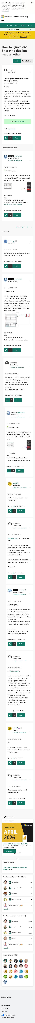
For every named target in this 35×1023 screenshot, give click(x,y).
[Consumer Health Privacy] (17, 1018)
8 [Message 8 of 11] (13, 711)
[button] (17, 61)
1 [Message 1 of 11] (9, 133)
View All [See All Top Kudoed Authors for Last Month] (6, 948)
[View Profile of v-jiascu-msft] (18, 156)
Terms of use (4, 1008)
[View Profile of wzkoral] (10, 241)
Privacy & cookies (5, 1005)
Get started (23, 37)
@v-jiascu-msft (12, 538)
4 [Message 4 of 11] (9, 210)
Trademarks (4, 1011)
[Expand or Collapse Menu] (2, 21)
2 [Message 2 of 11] (9, 345)
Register (9, 25)
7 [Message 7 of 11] (13, 639)
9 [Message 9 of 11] (13, 758)
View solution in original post (13, 205)
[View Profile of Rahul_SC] (15, 728)
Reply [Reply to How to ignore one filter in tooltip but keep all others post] (16, 138)
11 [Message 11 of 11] (9, 261)
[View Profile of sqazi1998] (15, 483)
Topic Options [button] (26, 61)
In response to (15, 160)
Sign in (16, 25)
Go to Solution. (20, 121)
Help (22, 25)
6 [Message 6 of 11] (13, 573)
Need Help (12, 129)
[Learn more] (9, 851)
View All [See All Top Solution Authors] (6, 909)
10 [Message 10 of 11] (14, 506)
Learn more (5, 11)
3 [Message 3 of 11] (10, 395)
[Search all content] (19, 29)
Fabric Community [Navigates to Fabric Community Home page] (21, 16)
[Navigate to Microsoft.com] (6, 16)
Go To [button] (28, 25)
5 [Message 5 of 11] (13, 798)
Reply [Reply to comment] (17, 215)
